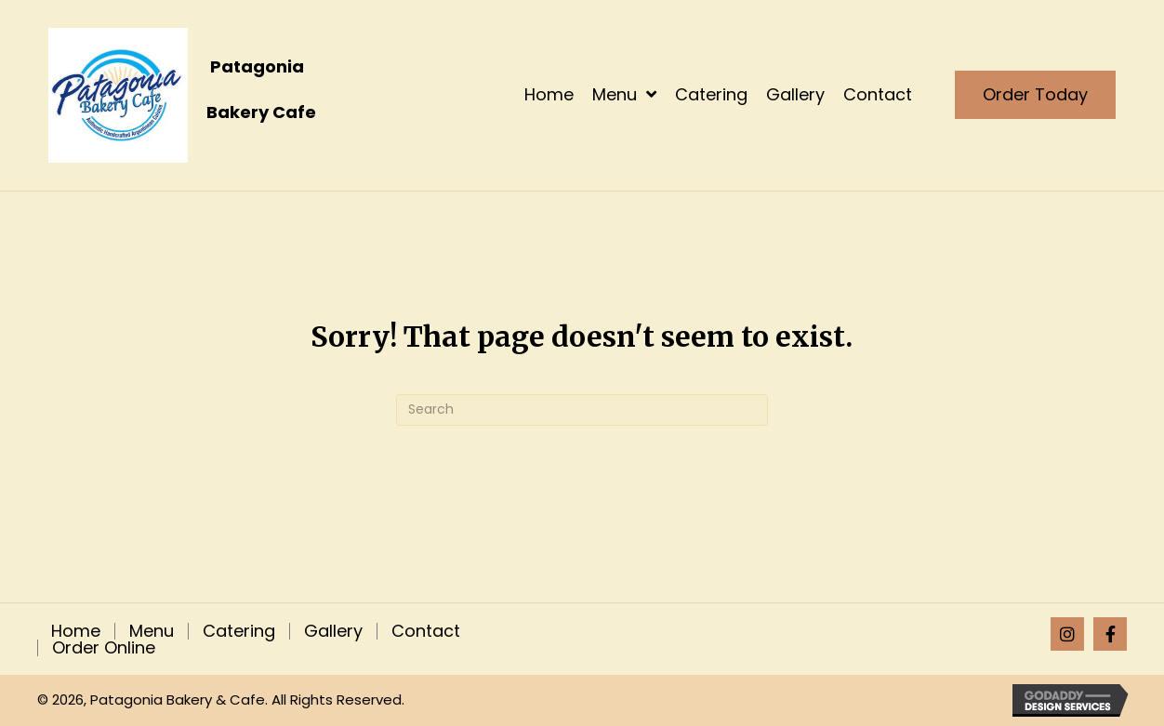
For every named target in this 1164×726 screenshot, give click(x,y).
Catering (239, 631)
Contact (425, 631)
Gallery (333, 631)
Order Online (103, 648)
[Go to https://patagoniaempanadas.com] (230, 95)
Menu (151, 631)
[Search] (582, 410)
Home (75, 631)
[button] (1067, 634)
